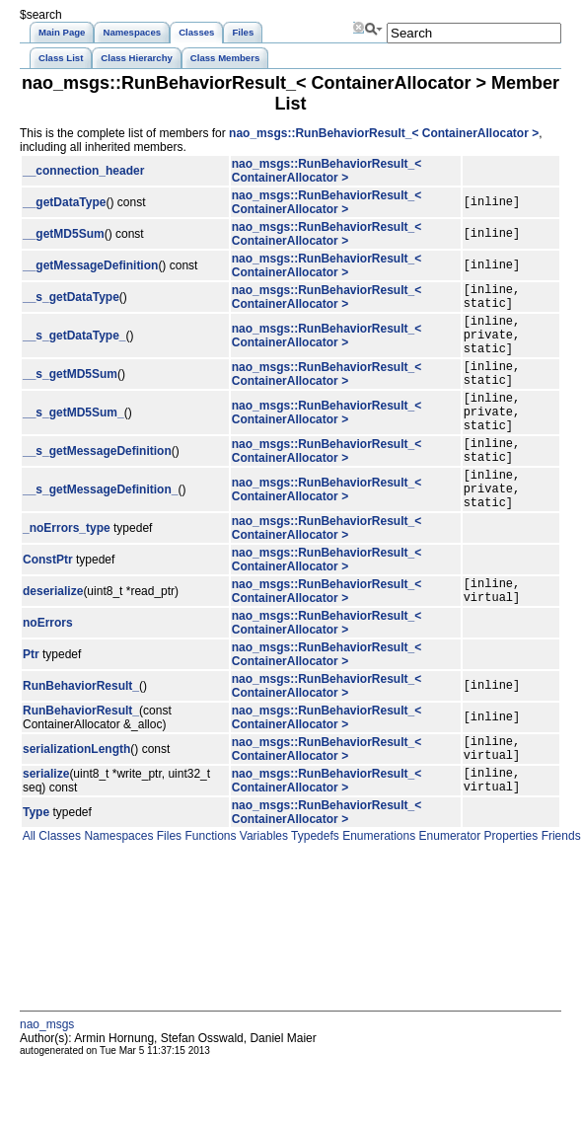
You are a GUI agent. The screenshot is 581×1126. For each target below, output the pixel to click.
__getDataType (64, 202)
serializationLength (76, 802)
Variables (261, 898)
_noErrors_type (66, 572)
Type (36, 874)
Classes (58, 898)
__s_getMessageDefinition (97, 483)
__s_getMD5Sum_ (73, 438)
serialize (46, 833)
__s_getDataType (71, 300)
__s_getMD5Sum (70, 392)
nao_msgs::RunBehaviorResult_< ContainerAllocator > (384, 133)
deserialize (53, 638)
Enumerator (447, 898)
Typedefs (313, 898)
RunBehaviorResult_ (81, 736)
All (28, 898)
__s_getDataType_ (74, 346)
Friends (559, 898)
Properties (509, 898)
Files (167, 898)
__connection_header (83, 171)
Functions (209, 898)
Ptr (31, 705)
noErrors (48, 673)
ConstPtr (48, 604)
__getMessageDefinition (90, 265)
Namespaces (117, 898)
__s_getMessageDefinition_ (100, 530)
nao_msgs (47, 1086)
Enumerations (377, 898)
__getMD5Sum (64, 234)
